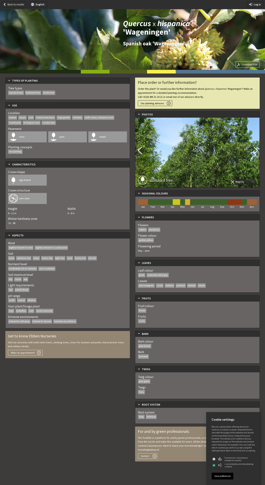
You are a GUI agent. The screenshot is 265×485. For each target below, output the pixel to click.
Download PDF (250, 64)
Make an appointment (23, 352)
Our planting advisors (152, 103)
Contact (145, 456)
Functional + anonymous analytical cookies (233, 459)
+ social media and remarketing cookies (235, 465)
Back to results (16, 4)
